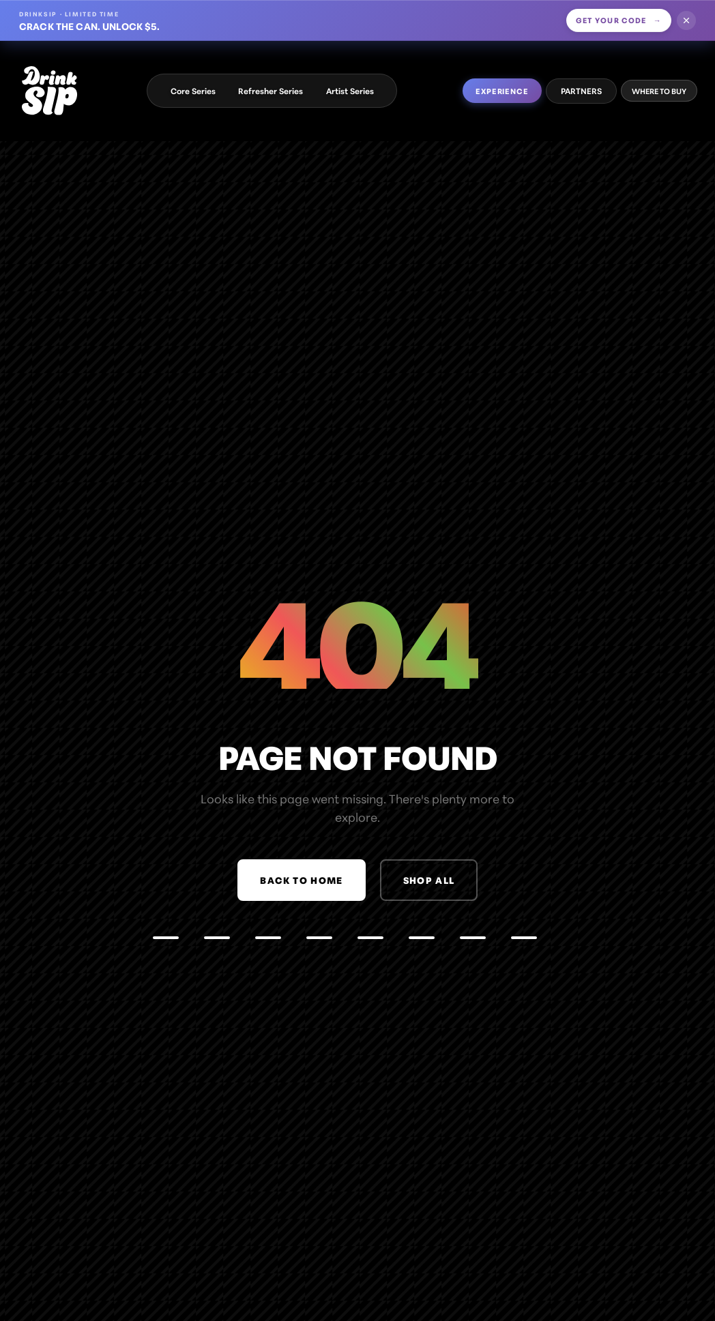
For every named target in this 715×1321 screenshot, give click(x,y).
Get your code (619, 19)
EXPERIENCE (502, 90)
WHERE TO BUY (659, 90)
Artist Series (350, 90)
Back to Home (301, 880)
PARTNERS (581, 90)
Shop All (429, 880)
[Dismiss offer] (686, 20)
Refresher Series (270, 90)
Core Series (193, 90)
